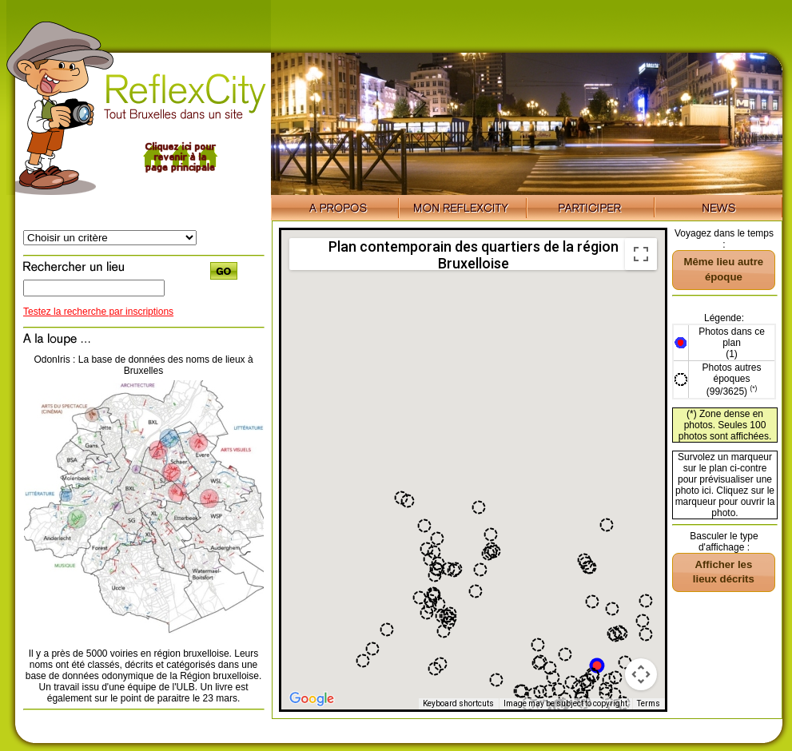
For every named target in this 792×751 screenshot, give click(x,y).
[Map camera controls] (641, 674)
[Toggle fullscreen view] (641, 254)
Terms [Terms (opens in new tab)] (648, 703)
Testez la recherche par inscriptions (98, 311)
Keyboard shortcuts (458, 703)
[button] (597, 665)
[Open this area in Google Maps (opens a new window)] (311, 699)
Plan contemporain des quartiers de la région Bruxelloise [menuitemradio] (473, 254)
